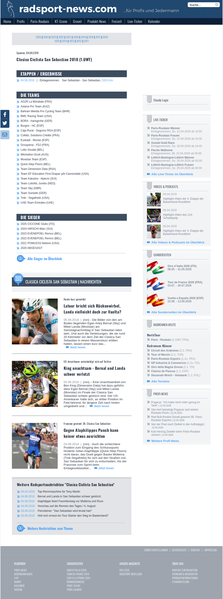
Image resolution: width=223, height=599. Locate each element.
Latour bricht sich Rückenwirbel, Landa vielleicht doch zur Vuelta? (92, 309)
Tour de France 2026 (181, 282)
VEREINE (18, 589)
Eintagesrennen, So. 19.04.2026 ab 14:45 (176, 144)
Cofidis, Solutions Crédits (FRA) (40, 135)
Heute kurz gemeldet (75, 299)
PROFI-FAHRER (74, 589)
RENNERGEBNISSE (75, 582)
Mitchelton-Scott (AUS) (35, 154)
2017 (98, 37)
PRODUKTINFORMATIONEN (185, 578)
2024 (46, 37)
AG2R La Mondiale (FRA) (36, 101)
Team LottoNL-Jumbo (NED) (38, 183)
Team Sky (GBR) (31, 188)
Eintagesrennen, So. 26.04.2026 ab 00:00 (176, 159)
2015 (57, 41)
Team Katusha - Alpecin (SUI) (39, 178)
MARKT (17, 582)
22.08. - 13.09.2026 (186, 300)
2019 (83, 37)
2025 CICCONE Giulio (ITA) (37, 224)
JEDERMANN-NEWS (23, 574)
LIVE (16, 578)
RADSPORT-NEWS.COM (131, 574)
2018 (90, 37)
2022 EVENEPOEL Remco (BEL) (41, 238)
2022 (61, 37)
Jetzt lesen (77, 347)
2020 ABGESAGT (31, 248)
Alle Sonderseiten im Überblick (173, 312)
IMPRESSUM (210, 550)
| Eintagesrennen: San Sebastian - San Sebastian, (67, 80)
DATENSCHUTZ (179, 550)
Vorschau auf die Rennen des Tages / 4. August (58, 506)
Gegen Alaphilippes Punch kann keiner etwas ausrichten (91, 433)
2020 (76, 37)
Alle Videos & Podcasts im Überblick (177, 242)
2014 (64, 41)
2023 (53, 37)
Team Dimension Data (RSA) (38, 169)
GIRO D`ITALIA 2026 (77, 570)
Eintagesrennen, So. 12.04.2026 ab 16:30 (176, 137)
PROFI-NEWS (20, 570)
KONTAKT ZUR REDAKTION (184, 570)
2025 (38, 37)
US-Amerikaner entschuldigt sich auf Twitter (87, 361)
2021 (68, 37)
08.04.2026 (185, 214)
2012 (79, 41)
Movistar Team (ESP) (33, 159)
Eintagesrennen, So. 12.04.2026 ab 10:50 (176, 130)
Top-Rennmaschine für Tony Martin (50, 491)
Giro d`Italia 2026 (179, 266)
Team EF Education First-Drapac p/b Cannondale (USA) (55, 173)
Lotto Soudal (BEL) (32, 149)
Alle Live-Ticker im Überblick (172, 174)
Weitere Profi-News (165, 441)
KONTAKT (195, 550)
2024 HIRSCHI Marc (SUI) (37, 228)
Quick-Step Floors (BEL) (35, 164)
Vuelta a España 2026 (182, 298)
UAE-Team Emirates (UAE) (37, 202)
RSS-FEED (124, 570)
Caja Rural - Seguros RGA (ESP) (41, 130)
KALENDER (19, 586)
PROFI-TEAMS (73, 586)
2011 (86, 41)
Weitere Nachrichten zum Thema (50, 528)
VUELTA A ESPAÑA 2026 (78, 578)
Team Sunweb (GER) (33, 193)
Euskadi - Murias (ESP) (35, 140)
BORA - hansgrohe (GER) (36, 121)
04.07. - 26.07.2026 (185, 284)
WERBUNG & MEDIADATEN (185, 574)
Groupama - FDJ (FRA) (35, 145)
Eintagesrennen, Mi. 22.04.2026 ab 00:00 (176, 152)
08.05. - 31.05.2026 (182, 267)
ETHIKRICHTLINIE (180, 582)
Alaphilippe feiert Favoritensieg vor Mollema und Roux (62, 501)
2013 (71, 41)
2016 (105, 37)
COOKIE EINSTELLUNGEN (156, 550)
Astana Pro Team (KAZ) (35, 106)
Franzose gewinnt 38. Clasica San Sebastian (87, 423)
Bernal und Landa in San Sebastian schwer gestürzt (61, 496)
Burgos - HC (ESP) (32, 125)
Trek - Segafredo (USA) (35, 197)
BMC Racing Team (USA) (36, 116)
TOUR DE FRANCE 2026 (78, 574)
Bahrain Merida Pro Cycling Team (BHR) (45, 111)
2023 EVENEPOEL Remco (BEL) (41, 233)
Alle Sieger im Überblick (44, 258)
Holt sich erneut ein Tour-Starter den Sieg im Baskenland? (64, 515)
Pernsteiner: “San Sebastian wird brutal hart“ (56, 510)
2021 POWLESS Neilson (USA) (40, 243)
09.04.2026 (185, 198)
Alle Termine (160, 381)
